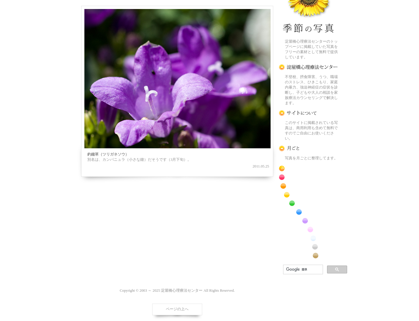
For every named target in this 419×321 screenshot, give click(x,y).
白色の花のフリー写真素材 (308, 238)
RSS (308, 168)
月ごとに (308, 148)
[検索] (302, 269)
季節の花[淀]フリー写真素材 (308, 17)
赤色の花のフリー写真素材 (308, 177)
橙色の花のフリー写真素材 (308, 186)
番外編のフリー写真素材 (308, 255)
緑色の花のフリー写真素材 (308, 203)
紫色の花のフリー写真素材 (308, 220)
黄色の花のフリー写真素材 (308, 194)
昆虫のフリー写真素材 (308, 246)
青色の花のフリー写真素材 (308, 212)
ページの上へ (177, 309)
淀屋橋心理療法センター (308, 67)
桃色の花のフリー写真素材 (308, 229)
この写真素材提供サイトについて (308, 113)
